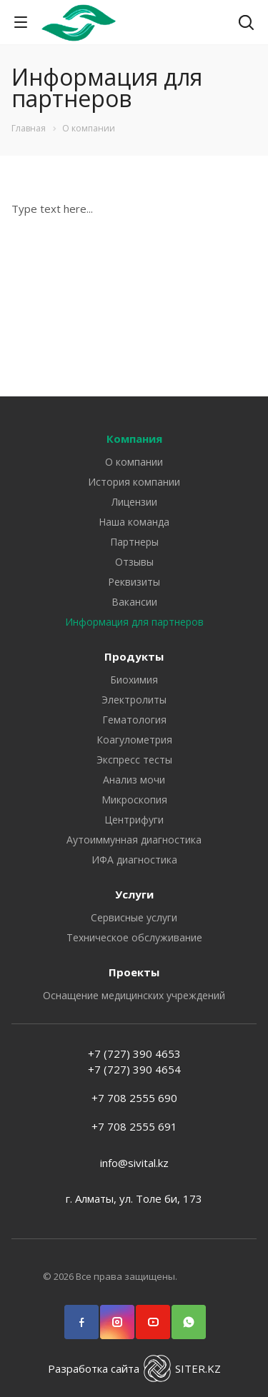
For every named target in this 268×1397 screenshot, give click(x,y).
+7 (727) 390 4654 (134, 1069)
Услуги (134, 894)
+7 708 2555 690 (134, 1098)
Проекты (134, 972)
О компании (134, 462)
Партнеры (134, 542)
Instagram (117, 1315)
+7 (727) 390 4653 (134, 1053)
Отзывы (134, 562)
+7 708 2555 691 (134, 1126)
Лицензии (134, 502)
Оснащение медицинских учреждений (134, 995)
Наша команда (134, 522)
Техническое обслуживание (134, 937)
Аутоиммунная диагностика (134, 839)
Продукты (134, 656)
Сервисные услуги (134, 917)
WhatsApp (188, 1315)
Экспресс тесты (134, 759)
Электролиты (134, 699)
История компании (134, 482)
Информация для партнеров (134, 622)
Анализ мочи (134, 779)
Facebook (81, 1315)
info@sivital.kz (134, 1163)
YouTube (153, 1315)
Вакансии (134, 602)
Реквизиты (134, 582)
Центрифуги (134, 819)
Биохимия (134, 679)
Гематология (134, 719)
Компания (134, 438)
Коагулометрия (134, 739)
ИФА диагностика (134, 859)
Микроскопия (134, 799)
